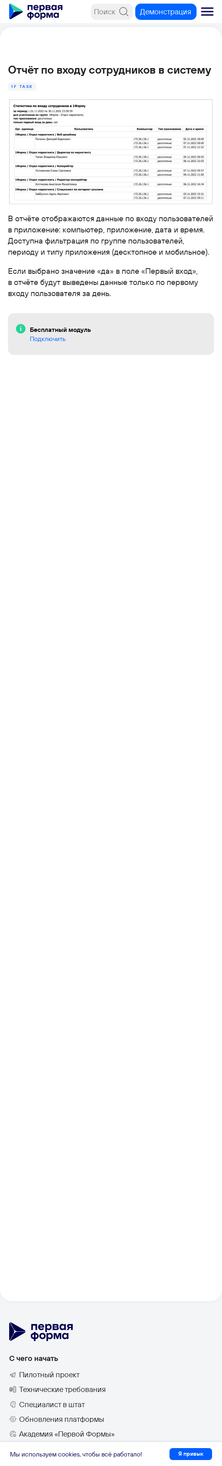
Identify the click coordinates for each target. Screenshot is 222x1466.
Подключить (48, 339)
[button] (207, 11)
